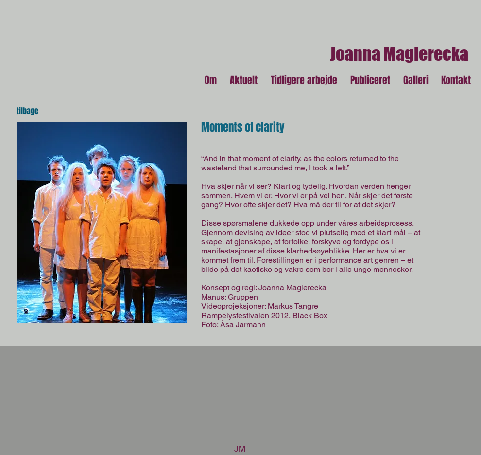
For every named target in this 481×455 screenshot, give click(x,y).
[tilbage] (35, 111)
